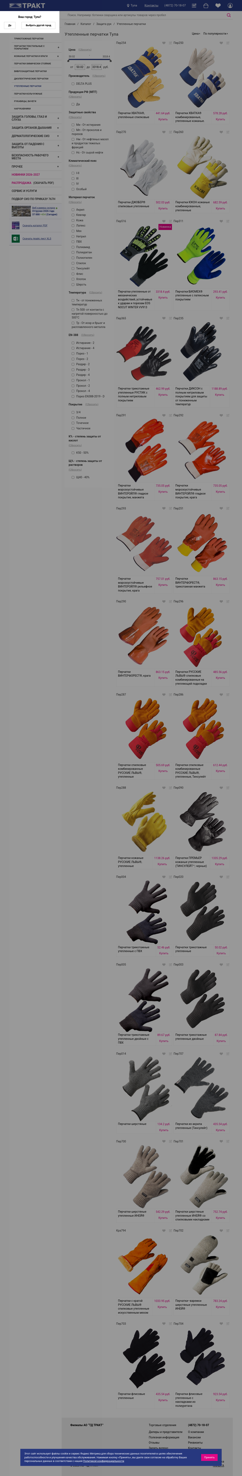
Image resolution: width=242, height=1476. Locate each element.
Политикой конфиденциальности (103, 1461)
